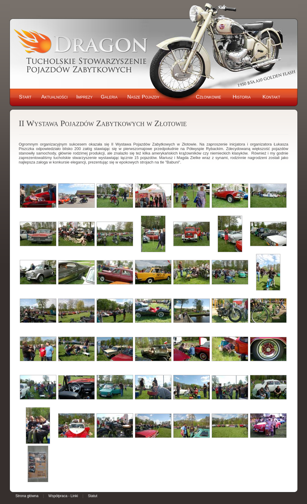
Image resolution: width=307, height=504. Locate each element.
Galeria (109, 97)
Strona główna (27, 496)
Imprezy (84, 97)
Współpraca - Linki (63, 496)
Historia (242, 97)
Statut (92, 496)
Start (25, 97)
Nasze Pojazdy (143, 97)
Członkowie (208, 97)
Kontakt (271, 97)
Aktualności (54, 97)
